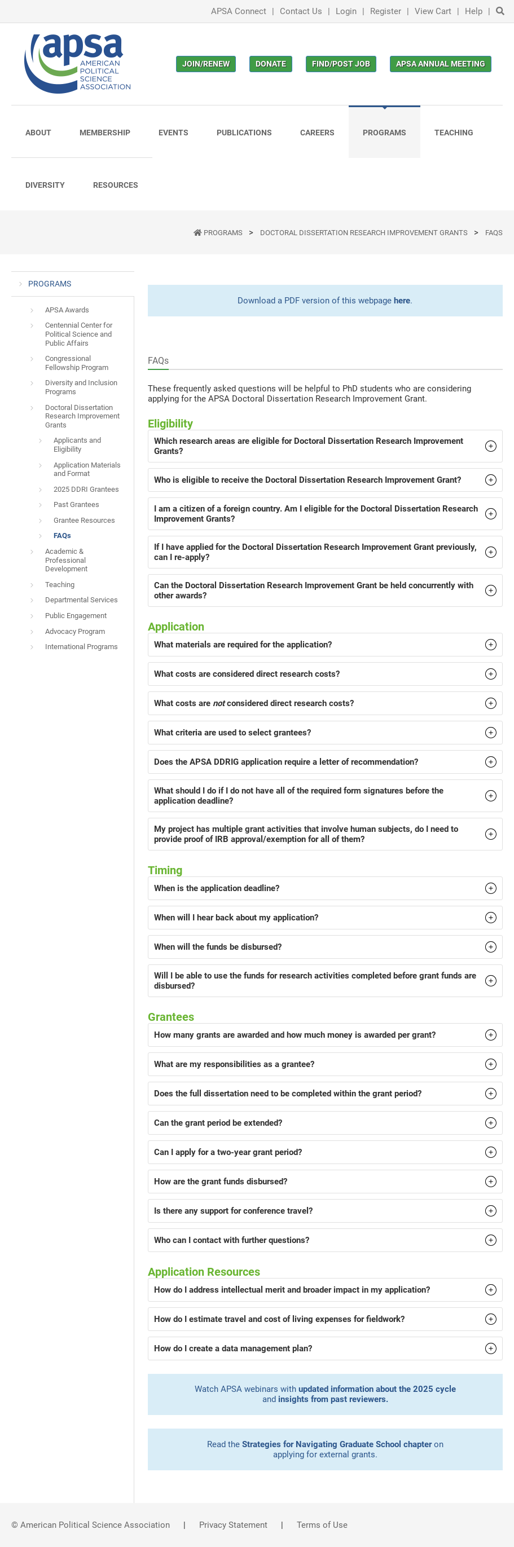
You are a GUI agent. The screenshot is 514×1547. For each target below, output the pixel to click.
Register (385, 11)
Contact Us (301, 11)
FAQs (494, 232)
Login (346, 11)
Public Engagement (76, 615)
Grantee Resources (84, 520)
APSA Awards (67, 310)
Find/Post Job (341, 63)
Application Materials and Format (87, 469)
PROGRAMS (224, 232)
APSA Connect (238, 11)
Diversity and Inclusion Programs (81, 387)
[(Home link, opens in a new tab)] (77, 64)
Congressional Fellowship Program (76, 363)
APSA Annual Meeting (440, 63)
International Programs (81, 646)
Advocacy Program (75, 631)
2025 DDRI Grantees (86, 489)
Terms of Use (322, 1525)
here (402, 301)
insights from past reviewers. (333, 1399)
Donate (271, 63)
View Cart (433, 11)
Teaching (59, 584)
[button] (325, 446)
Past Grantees (76, 504)
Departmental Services (81, 600)
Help (473, 11)
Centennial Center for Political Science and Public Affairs (78, 334)
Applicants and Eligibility (77, 444)
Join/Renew (206, 63)
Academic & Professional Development (66, 560)
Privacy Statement (233, 1525)
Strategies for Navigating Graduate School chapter (337, 1444)
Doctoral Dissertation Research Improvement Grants (364, 232)
